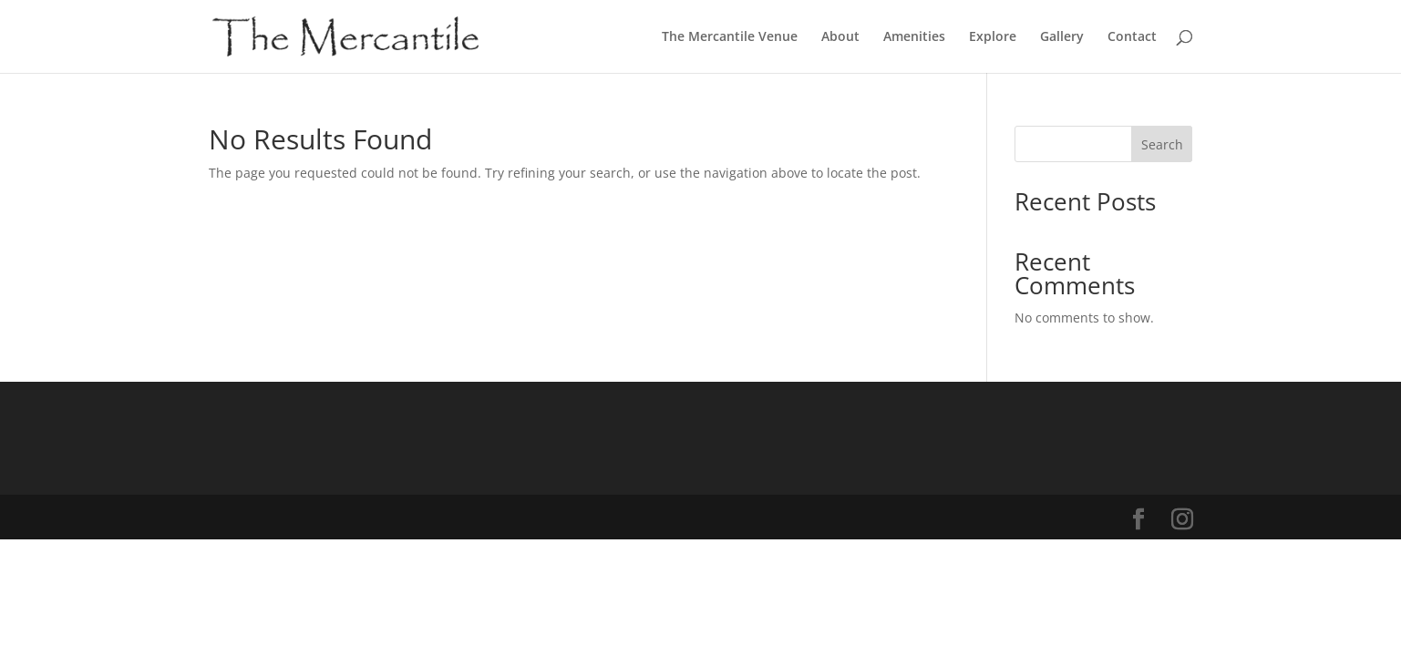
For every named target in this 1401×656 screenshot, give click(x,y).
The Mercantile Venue (730, 37)
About (840, 37)
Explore (992, 37)
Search (1162, 144)
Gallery (1062, 37)
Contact (1132, 37)
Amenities (914, 37)
